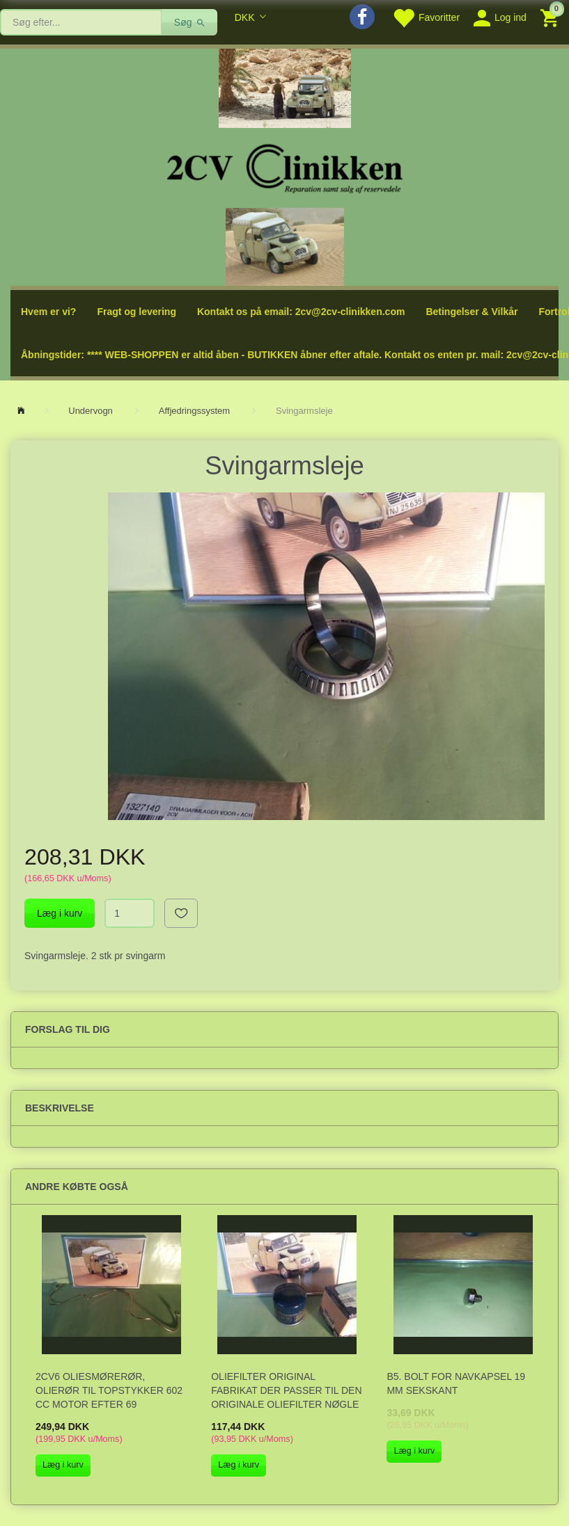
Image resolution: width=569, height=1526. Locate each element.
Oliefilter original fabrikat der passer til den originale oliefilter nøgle (286, 1390)
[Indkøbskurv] (551, 17)
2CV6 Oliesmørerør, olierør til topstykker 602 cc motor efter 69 (109, 1390)
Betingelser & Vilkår (471, 311)
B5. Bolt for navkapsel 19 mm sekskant (456, 1383)
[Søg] (190, 22)
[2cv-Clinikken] (285, 166)
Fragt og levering (136, 311)
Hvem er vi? (48, 311)
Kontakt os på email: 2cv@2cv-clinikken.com (301, 311)
